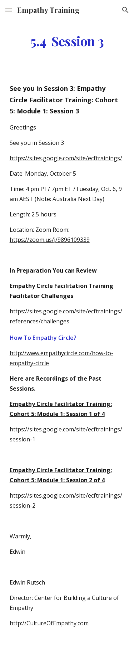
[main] (67, 41)
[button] (8, 10)
